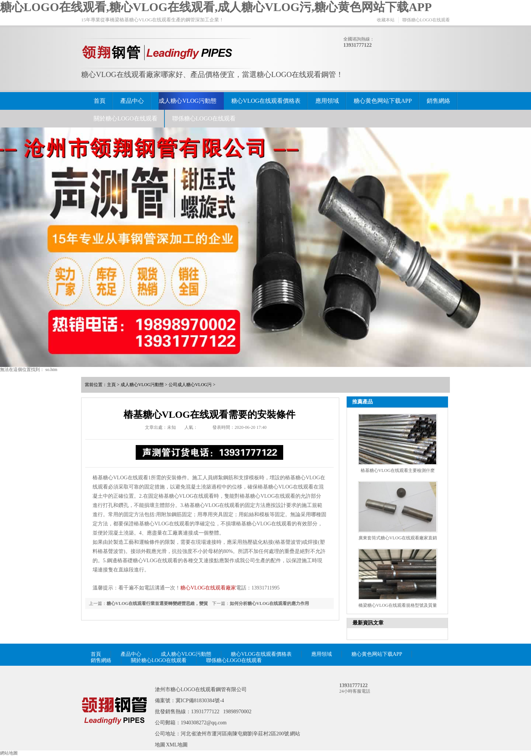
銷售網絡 (438, 101)
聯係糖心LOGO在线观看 (426, 19)
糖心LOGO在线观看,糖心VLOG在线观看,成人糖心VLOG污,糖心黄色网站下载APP (216, 7)
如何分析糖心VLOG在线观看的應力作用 (269, 603)
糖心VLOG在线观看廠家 (208, 588)
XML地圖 (177, 745)
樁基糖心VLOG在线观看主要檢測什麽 (398, 470)
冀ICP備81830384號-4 (200, 700)
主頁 (111, 384)
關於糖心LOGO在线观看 (125, 118)
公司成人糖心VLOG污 (190, 384)
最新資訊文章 (368, 623)
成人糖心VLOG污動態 (187, 101)
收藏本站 (386, 19)
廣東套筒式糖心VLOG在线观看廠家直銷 (397, 537)
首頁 (99, 101)
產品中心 (132, 101)
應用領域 (327, 101)
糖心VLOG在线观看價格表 (266, 101)
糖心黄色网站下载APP (383, 101)
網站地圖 (9, 753)
